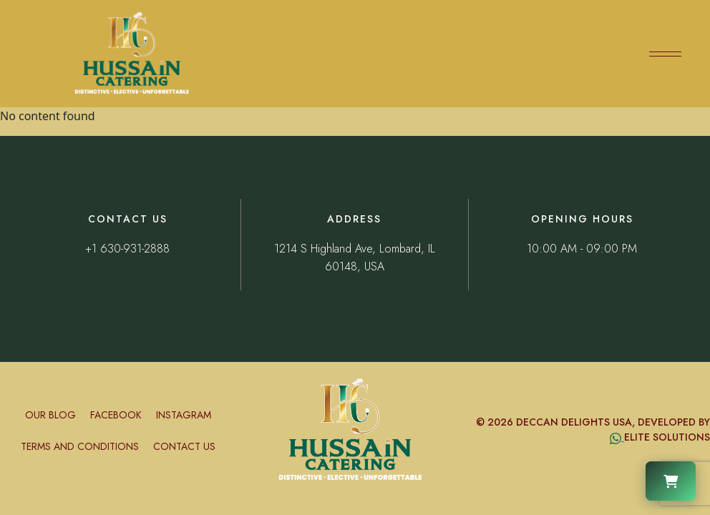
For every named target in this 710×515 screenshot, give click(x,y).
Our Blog (50, 415)
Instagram (183, 415)
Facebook (116, 415)
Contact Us (184, 446)
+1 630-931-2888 (127, 248)
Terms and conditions (80, 446)
